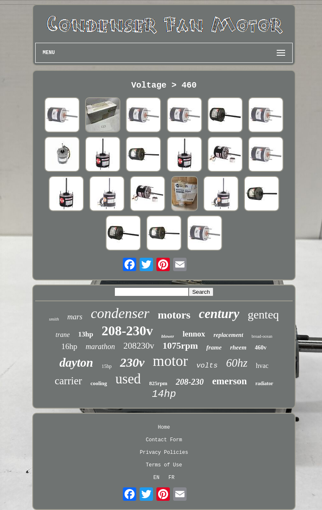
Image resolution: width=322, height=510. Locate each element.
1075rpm (180, 345)
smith (54, 318)
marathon (100, 346)
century (219, 313)
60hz (236, 363)
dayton (76, 362)
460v (261, 347)
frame (214, 347)
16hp (69, 346)
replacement (228, 335)
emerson (229, 381)
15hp (106, 366)
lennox (193, 333)
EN (156, 478)
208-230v (127, 330)
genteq (263, 314)
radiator (264, 383)
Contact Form (164, 440)
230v (132, 362)
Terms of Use (164, 465)
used (128, 378)
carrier (68, 380)
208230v (138, 346)
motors (174, 315)
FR (171, 478)
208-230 (190, 381)
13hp (85, 334)
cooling (99, 383)
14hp (164, 394)
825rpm (158, 383)
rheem (238, 347)
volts (207, 366)
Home (164, 427)
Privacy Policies (164, 453)
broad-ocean (262, 336)
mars (75, 317)
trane (63, 334)
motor (170, 361)
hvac (262, 365)
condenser (120, 313)
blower (167, 336)
